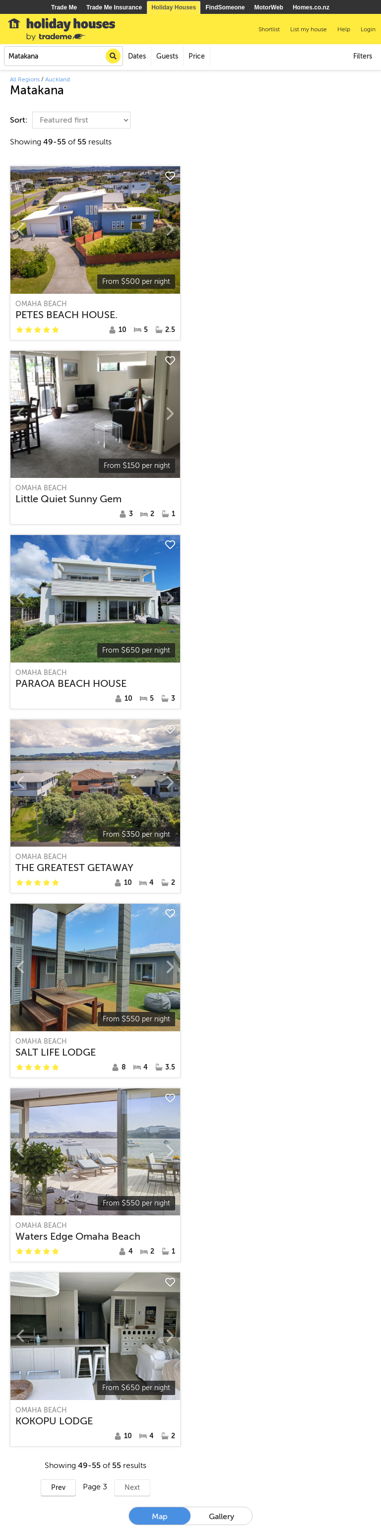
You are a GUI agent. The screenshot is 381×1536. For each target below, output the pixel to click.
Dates (137, 56)
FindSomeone (225, 7)
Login (368, 29)
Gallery (221, 1516)
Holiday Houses (173, 7)
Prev (58, 1487)
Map (160, 1516)
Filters (362, 56)
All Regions (25, 79)
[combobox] (63, 56)
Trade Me (64, 7)
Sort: (20, 120)
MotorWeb (268, 7)
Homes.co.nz (311, 7)
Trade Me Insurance (114, 7)
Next (132, 1487)
